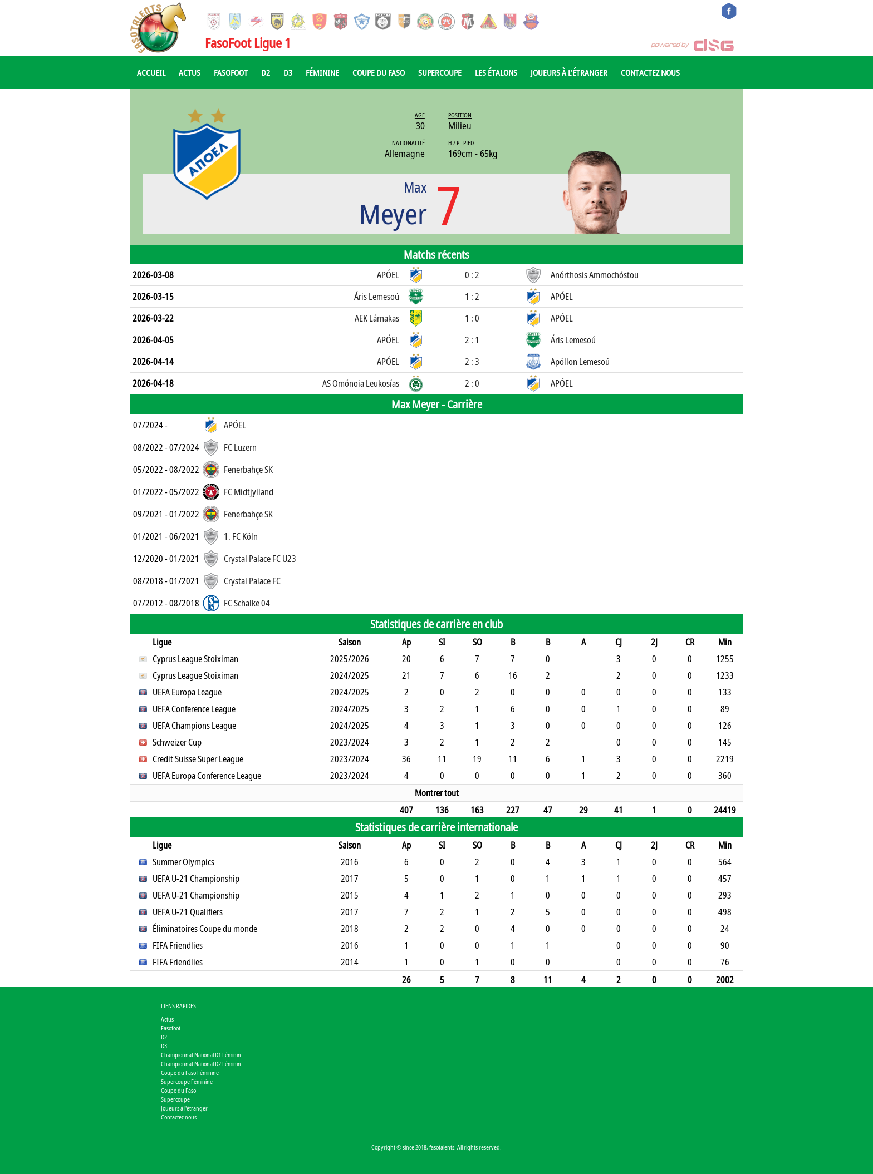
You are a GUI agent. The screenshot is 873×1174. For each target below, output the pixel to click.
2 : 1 (472, 340)
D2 (265, 72)
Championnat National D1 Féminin (201, 1054)
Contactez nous (650, 72)
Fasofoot (231, 72)
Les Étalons (496, 72)
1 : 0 (472, 318)
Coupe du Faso (378, 72)
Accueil (151, 72)
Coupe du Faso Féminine (190, 1072)
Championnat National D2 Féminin (201, 1063)
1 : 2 (472, 296)
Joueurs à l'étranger (569, 72)
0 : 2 (472, 275)
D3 (287, 72)
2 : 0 (472, 383)
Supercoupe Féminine (187, 1081)
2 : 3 (472, 362)
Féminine (322, 72)
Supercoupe (440, 72)
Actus (189, 72)
